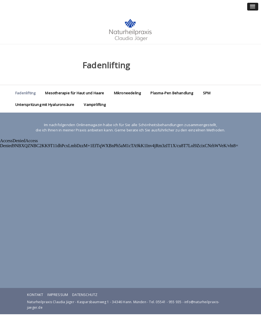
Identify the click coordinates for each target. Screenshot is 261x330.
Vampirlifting (95, 104)
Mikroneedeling (127, 92)
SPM (207, 92)
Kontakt (35, 294)
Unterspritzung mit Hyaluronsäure (44, 104)
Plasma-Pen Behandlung (171, 92)
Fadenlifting (25, 92)
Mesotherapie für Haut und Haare (74, 92)
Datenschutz (84, 294)
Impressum (57, 294)
